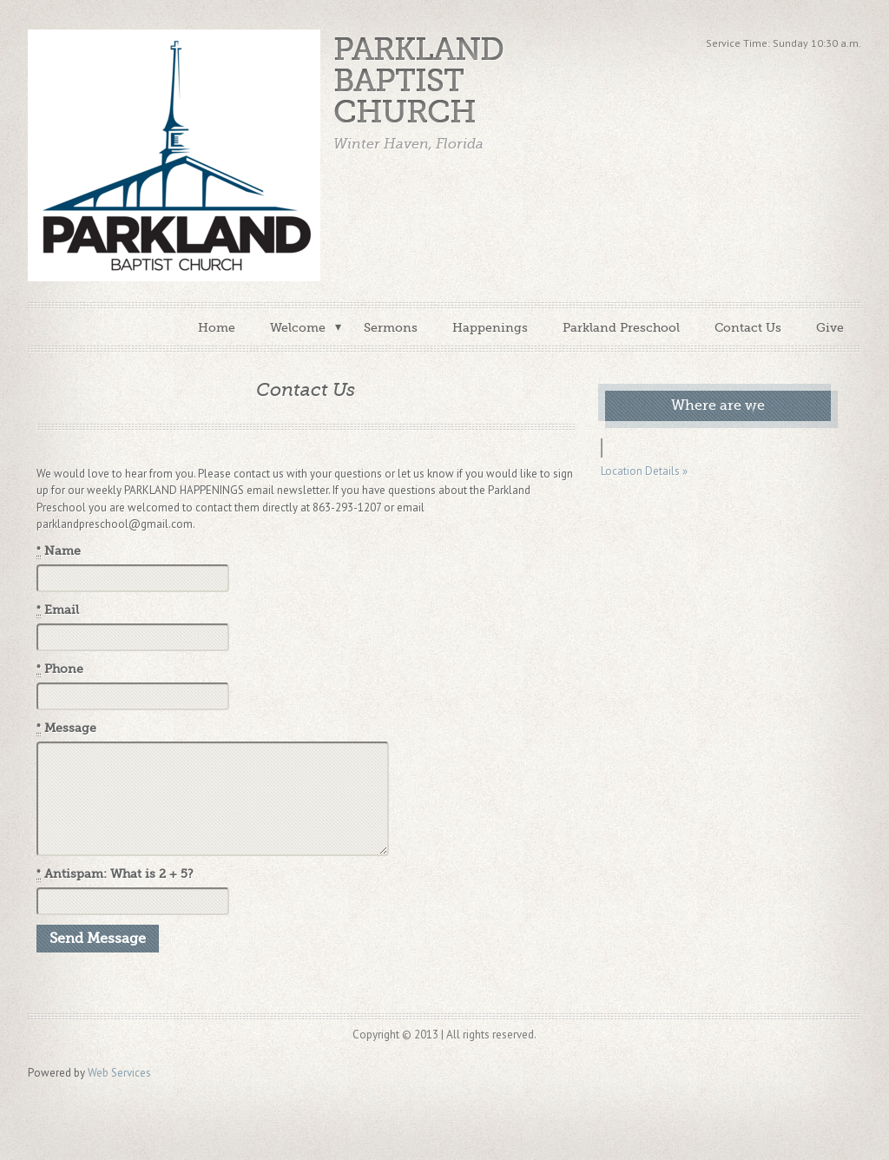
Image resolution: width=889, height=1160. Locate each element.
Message (66, 728)
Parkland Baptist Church (418, 81)
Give (830, 327)
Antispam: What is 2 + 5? (115, 874)
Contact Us (747, 327)
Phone (59, 669)
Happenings (490, 327)
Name (58, 551)
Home (216, 327)
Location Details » (644, 471)
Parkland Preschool (621, 327)
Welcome (298, 327)
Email (57, 610)
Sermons (391, 327)
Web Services (119, 1072)
